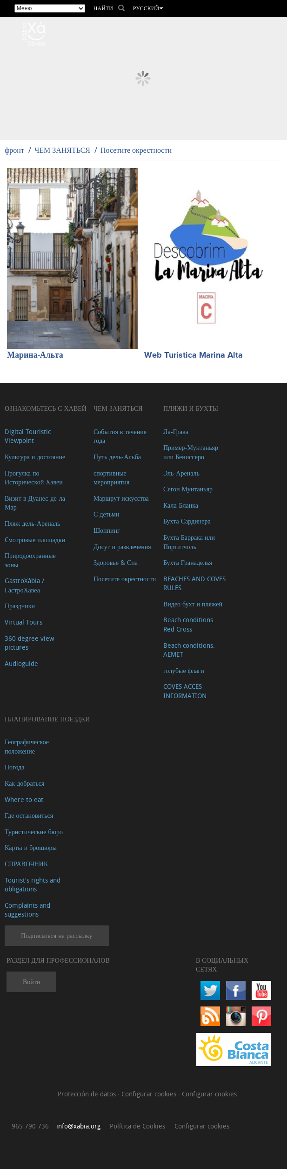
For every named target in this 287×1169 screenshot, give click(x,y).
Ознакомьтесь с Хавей (46, 408)
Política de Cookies (137, 1125)
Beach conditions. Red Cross (189, 624)
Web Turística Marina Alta (193, 355)
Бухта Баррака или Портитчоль (189, 542)
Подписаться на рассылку (57, 935)
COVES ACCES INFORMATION (185, 691)
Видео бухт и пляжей (192, 603)
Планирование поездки (47, 718)
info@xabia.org (78, 1125)
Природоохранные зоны (30, 560)
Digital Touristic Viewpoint (28, 436)
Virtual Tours (23, 622)
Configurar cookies (149, 1093)
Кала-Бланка (180, 505)
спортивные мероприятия (111, 478)
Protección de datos (88, 1093)
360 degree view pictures (29, 643)
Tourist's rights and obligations (32, 885)
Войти (31, 981)
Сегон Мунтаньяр (188, 488)
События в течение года (120, 436)
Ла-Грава (175, 431)
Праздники (20, 605)
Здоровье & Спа (115, 562)
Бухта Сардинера (187, 521)
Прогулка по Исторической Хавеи (34, 478)
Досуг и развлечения (122, 546)
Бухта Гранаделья (187, 562)
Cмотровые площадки (35, 539)
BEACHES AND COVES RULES (194, 583)
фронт (14, 150)
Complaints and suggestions (27, 910)
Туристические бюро (34, 831)
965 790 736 (30, 1125)
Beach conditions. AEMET (189, 650)
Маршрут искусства (121, 498)
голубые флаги (183, 670)
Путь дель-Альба (117, 456)
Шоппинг (106, 530)
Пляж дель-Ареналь (32, 523)
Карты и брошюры (31, 847)
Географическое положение (27, 746)
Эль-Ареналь (181, 473)
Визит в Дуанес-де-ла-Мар (36, 503)
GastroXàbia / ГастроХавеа (24, 585)
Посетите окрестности (136, 150)
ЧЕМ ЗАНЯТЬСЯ (62, 150)
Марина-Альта (35, 355)
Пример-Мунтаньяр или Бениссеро (190, 452)
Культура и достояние (35, 456)
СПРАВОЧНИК (26, 863)
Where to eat (24, 799)
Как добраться (24, 783)
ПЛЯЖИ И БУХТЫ (190, 408)
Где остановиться (29, 815)
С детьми (106, 514)
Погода (14, 766)
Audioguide (21, 663)
